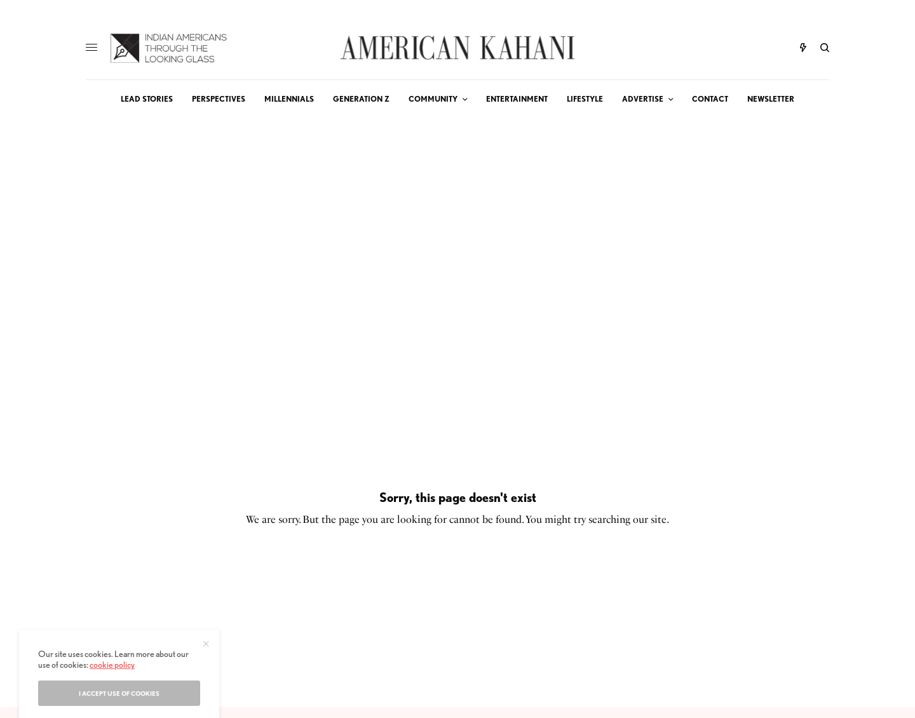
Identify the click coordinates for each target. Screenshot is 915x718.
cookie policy (112, 705)
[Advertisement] (457, 213)
